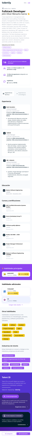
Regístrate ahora (21, 407)
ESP (29, 3)
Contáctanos (23, 424)
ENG (25, 3)
